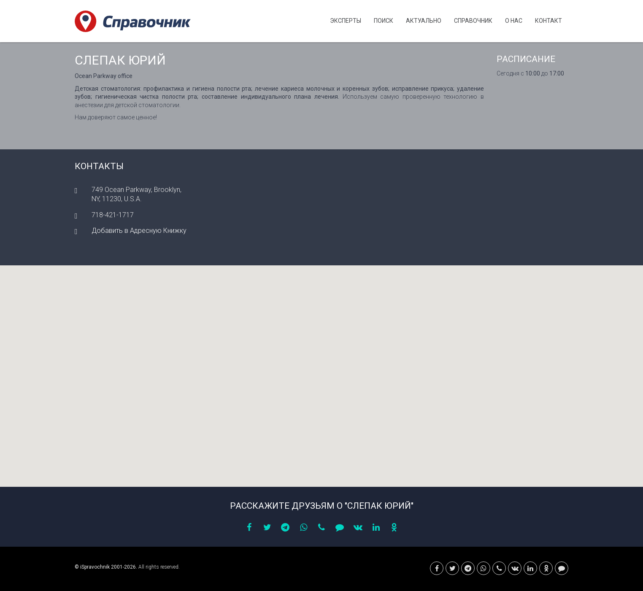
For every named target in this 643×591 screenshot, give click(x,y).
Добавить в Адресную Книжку (139, 231)
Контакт (548, 20)
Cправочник (473, 20)
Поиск (383, 20)
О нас (513, 20)
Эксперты (345, 20)
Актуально (423, 20)
